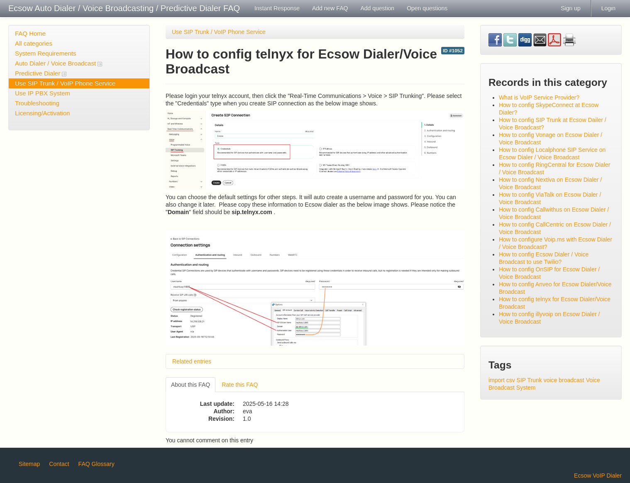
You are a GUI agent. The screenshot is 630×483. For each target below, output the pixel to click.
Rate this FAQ (240, 384)
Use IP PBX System (42, 93)
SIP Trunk (529, 380)
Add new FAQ (330, 8)
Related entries (191, 361)
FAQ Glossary (96, 464)
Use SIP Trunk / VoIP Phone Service (65, 83)
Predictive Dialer (40, 73)
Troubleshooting (37, 103)
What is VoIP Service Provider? (539, 97)
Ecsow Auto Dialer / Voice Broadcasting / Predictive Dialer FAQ (124, 8)
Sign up (570, 8)
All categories (33, 43)
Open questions (427, 8)
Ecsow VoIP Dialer (598, 475)
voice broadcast (564, 380)
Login (608, 8)
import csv (501, 380)
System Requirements (45, 53)
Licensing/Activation (42, 113)
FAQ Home (30, 33)
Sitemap (29, 464)
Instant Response (277, 8)
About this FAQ (190, 384)
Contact (59, 464)
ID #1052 (453, 51)
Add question (377, 8)
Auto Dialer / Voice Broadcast (58, 63)
